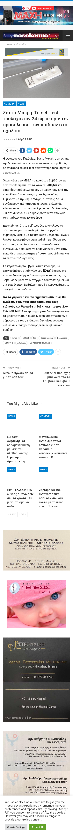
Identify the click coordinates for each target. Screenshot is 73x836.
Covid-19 (9, 103)
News (21, 103)
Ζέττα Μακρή (46, 338)
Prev (12, 514)
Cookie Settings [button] (16, 827)
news (14, 338)
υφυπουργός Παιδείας (40, 343)
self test (25, 338)
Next (22, 514)
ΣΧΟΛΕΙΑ (21, 343)
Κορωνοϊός (62, 338)
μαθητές (9, 343)
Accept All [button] (37, 827)
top (34, 338)
